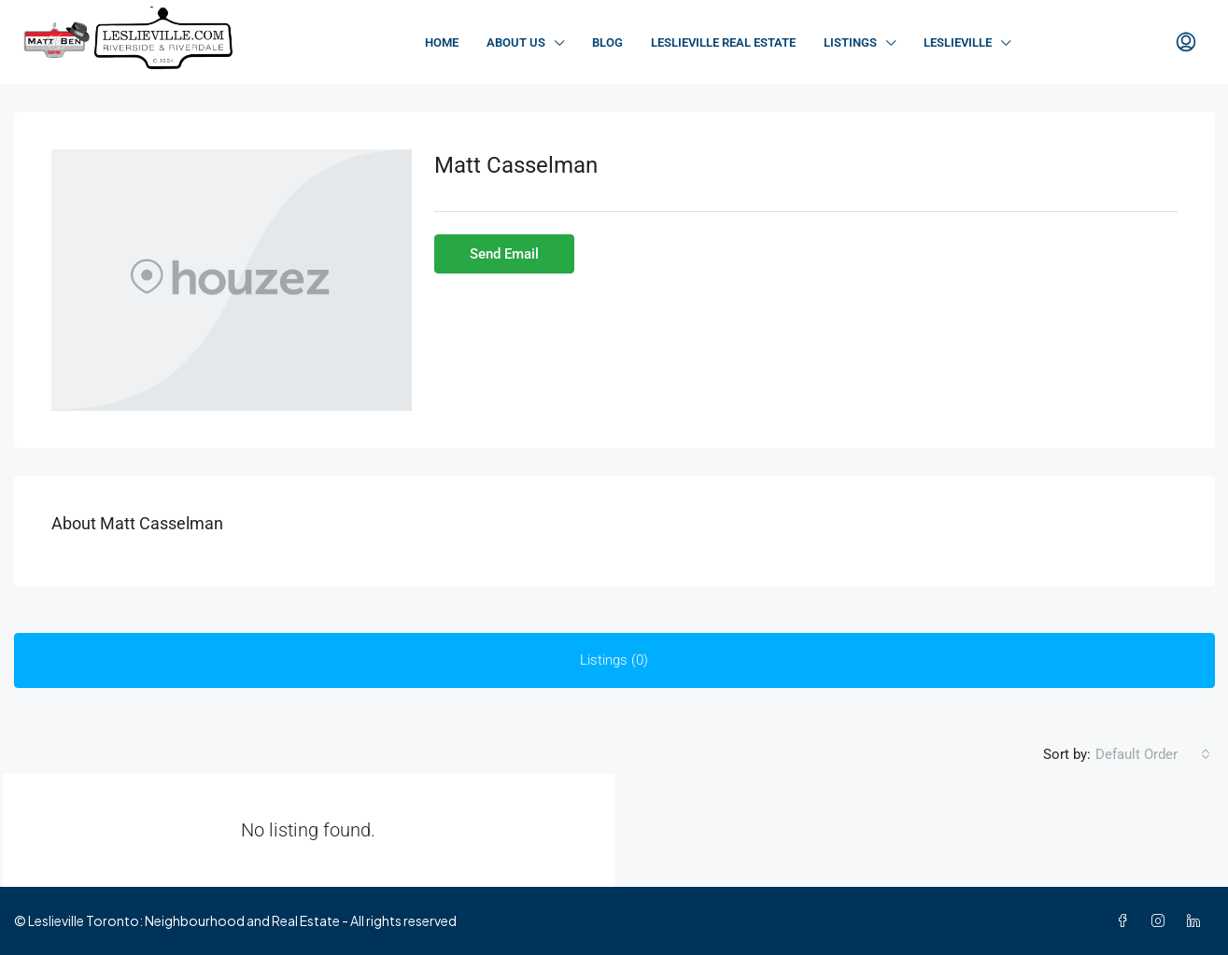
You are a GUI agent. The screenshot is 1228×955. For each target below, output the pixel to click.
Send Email (504, 254)
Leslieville (958, 42)
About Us (516, 42)
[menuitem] (1186, 43)
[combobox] (1153, 754)
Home (442, 42)
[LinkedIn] (1197, 920)
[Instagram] (1161, 920)
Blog (607, 42)
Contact (1095, 42)
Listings (850, 42)
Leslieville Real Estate (723, 42)
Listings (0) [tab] (614, 660)
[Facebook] (1126, 920)
